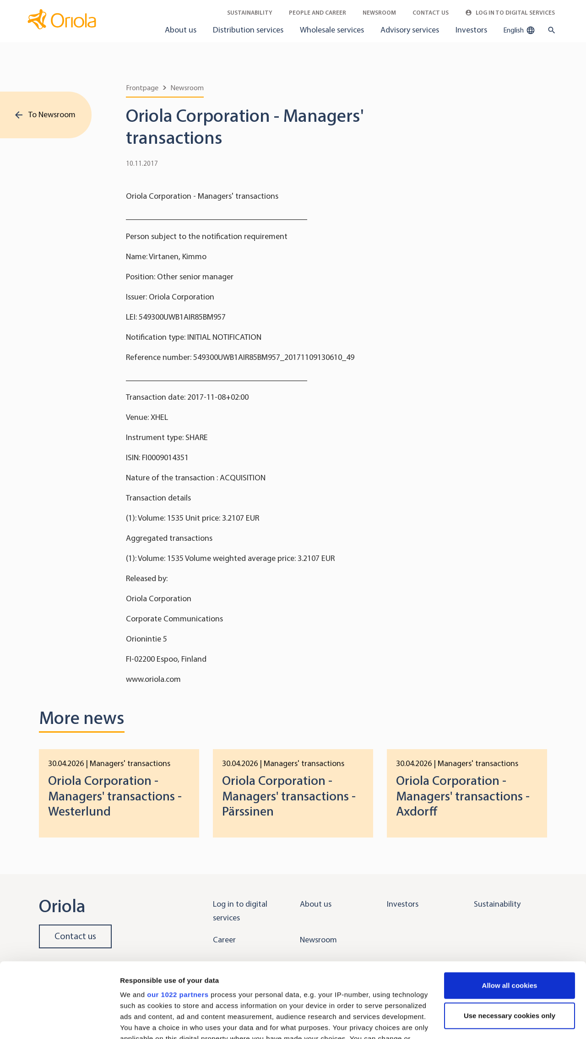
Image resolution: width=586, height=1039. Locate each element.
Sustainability (249, 12)
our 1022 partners (177, 920)
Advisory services (409, 30)
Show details (141, 1021)
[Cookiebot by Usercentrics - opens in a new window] (59, 1021)
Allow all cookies (509, 910)
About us (180, 30)
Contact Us (430, 12)
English (519, 30)
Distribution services (248, 30)
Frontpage (142, 87)
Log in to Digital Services (510, 12)
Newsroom (379, 12)
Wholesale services (332, 30)
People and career (317, 12)
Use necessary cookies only (509, 941)
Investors (471, 30)
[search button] (550, 30)
